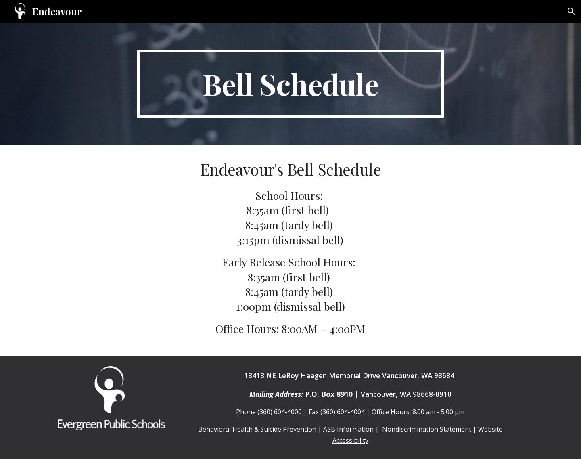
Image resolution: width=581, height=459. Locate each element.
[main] (290, 84)
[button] (571, 11)
